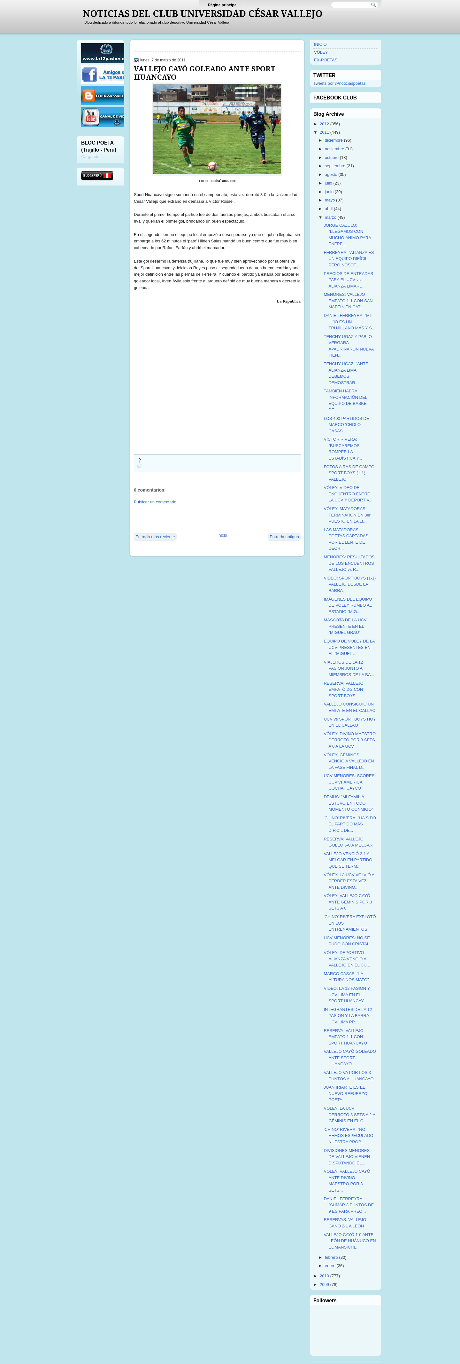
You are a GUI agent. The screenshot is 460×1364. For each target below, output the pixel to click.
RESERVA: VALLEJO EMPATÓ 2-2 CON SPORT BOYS (343, 689)
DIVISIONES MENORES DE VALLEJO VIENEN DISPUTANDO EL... (347, 1156)
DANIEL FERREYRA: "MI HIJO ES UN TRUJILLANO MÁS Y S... (349, 321)
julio (328, 183)
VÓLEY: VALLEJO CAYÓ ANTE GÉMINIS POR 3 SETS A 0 (348, 902)
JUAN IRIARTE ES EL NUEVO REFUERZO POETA (345, 1093)
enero (330, 1265)
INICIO (320, 44)
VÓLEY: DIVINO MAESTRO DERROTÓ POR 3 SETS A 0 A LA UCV (350, 740)
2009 (324, 1284)
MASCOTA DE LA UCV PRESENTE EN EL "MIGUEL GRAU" (345, 626)
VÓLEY (321, 52)
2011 (324, 132)
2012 (324, 124)
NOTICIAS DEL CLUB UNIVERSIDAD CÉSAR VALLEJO (203, 13)
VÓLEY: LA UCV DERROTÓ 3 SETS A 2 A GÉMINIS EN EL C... (349, 1114)
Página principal (223, 5)
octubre (332, 157)
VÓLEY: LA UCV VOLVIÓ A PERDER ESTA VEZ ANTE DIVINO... (349, 881)
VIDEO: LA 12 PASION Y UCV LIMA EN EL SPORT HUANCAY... (347, 994)
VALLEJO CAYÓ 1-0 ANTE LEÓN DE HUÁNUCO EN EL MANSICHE (350, 1241)
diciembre (334, 140)
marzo (330, 217)
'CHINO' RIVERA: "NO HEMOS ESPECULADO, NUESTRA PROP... (349, 1135)
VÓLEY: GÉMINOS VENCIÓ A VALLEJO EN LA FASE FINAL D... (349, 761)
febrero (331, 1257)
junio (329, 191)
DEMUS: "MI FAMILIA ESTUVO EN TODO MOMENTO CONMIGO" (348, 803)
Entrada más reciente (155, 536)
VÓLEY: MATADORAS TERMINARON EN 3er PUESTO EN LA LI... (347, 515)
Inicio (222, 535)
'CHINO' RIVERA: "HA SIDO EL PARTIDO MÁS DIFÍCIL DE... (350, 824)
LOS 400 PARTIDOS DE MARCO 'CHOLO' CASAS (346, 424)
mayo (330, 200)
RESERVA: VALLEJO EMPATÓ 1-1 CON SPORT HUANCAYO (345, 1036)
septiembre (335, 165)
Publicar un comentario (155, 502)
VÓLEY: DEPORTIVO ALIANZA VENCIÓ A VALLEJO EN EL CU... (347, 958)
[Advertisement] (208, 518)
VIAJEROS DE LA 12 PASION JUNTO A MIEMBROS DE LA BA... (349, 668)
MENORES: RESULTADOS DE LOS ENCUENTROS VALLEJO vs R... (349, 563)
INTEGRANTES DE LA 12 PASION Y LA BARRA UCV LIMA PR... (348, 1015)
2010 (324, 1275)
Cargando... (92, 156)
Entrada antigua (284, 536)
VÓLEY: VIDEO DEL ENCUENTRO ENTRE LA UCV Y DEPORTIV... (348, 493)
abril (329, 208)
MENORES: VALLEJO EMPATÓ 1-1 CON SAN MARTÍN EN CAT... (348, 300)
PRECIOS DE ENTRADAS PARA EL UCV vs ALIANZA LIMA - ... (348, 279)
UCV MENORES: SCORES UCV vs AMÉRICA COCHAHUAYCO (349, 782)
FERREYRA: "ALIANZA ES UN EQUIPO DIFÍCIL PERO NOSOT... (349, 258)
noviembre (334, 148)
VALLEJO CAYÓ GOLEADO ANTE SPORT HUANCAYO (205, 73)
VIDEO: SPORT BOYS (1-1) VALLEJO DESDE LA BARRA (350, 584)
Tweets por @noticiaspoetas (339, 83)
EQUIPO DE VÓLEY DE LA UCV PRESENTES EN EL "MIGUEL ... (349, 647)
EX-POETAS (325, 60)
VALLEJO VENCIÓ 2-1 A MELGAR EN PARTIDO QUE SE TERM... (348, 860)
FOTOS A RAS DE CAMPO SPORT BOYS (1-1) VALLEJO (349, 473)
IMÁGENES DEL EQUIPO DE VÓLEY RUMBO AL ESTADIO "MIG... (348, 605)
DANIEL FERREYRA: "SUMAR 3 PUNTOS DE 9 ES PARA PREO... (349, 1205)
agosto (331, 174)
